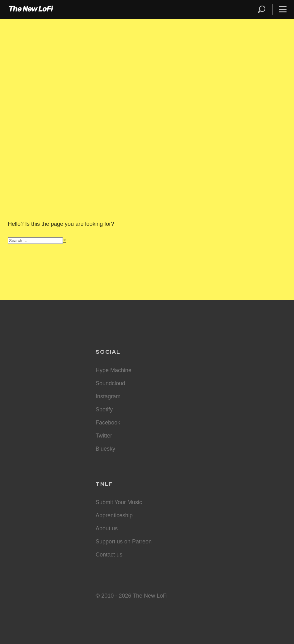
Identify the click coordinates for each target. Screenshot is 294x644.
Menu (282, 9)
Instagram (108, 396)
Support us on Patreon (124, 541)
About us (107, 528)
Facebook (108, 422)
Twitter (104, 436)
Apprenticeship (114, 515)
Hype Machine (113, 370)
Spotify (104, 409)
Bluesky (105, 449)
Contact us (109, 555)
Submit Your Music (119, 502)
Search (262, 9)
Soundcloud (110, 383)
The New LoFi (31, 9)
